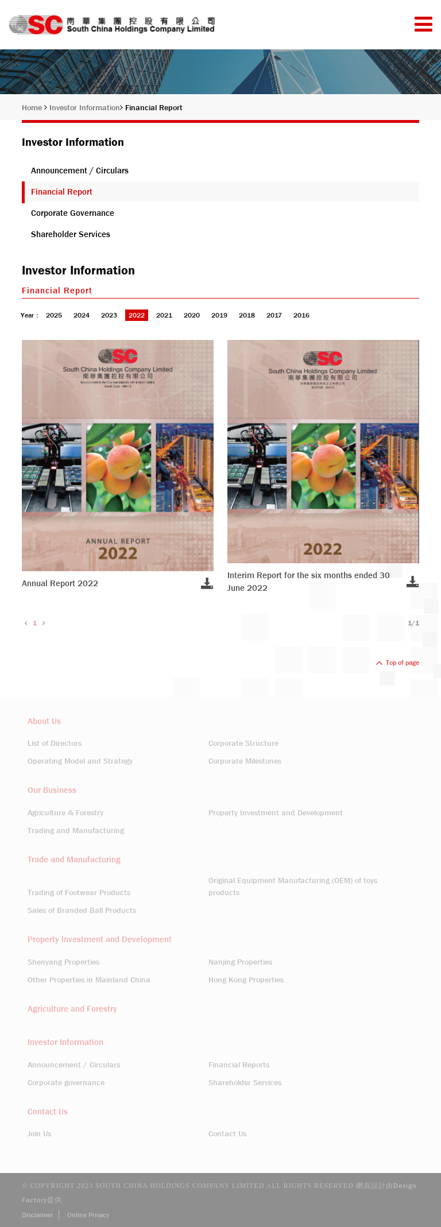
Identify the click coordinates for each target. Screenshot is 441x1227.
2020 (192, 315)
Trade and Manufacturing (74, 859)
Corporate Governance (72, 213)
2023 (109, 315)
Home (34, 107)
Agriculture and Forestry (72, 1009)
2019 (219, 315)
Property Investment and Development (100, 939)
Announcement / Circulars (80, 170)
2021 (164, 315)
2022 (137, 315)
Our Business (52, 790)
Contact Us (48, 1111)
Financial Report (154, 107)
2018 (247, 315)
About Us (44, 721)
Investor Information (86, 107)
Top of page (397, 662)
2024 (82, 315)
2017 (274, 315)
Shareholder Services (70, 234)
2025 (54, 315)
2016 (301, 315)
